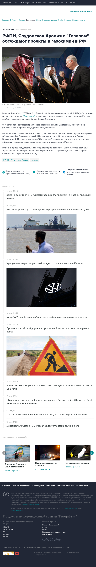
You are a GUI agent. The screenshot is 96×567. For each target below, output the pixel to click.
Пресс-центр (38, 485)
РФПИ (6, 160)
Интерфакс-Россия (55, 3)
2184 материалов (12, 470)
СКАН (44, 527)
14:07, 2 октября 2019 (23, 30)
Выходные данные (40, 555)
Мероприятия (82, 485)
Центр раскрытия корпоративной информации (54, 533)
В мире (22, 20)
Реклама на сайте (65, 485)
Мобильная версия (9, 3)
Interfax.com (41, 3)
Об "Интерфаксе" (27, 3)
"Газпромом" (29, 116)
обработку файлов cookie (30, 504)
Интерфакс (48, 11)
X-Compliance (8, 529)
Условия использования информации (47, 552)
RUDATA (45, 530)
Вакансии (50, 485)
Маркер (6, 534)
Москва (54, 20)
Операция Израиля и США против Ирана (15, 465)
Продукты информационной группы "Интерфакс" (40, 516)
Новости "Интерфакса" (50, 525)
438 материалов (73, 467)
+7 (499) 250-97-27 (17, 510)
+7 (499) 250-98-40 (70, 508)
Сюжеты (75, 20)
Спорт (39, 20)
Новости (67, 20)
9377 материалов (42, 469)
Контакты (6, 485)
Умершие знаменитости (77, 463)
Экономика (30, 20)
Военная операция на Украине (46, 464)
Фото (82, 20)
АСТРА (5, 537)
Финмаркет (70, 3)
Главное (5, 20)
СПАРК (6, 527)
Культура (46, 20)
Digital (60, 20)
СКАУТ (5, 532)
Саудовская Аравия (19, 160)
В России (14, 20)
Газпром (34, 160)
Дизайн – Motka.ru (72, 552)
